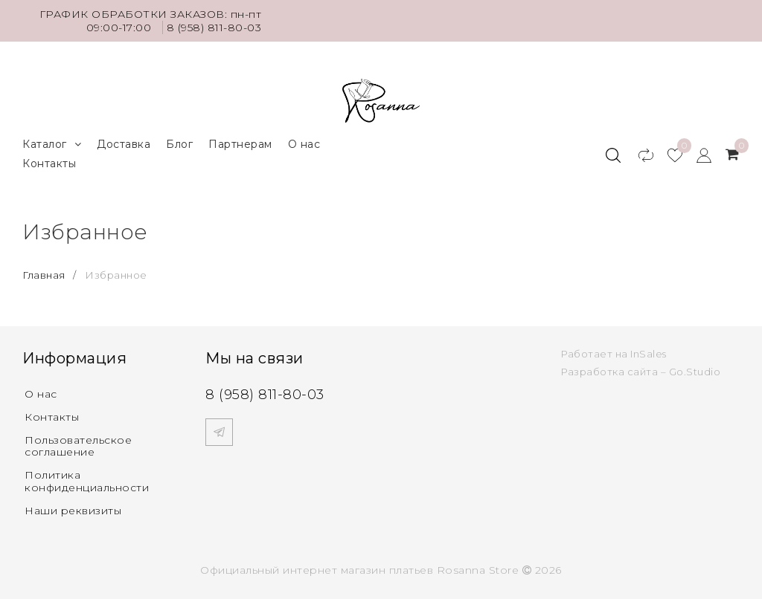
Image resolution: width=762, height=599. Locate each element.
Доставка (123, 144)
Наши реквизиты (73, 510)
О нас (304, 144)
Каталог (51, 144)
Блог (179, 144)
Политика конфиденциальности (87, 481)
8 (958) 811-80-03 (214, 27)
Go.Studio (695, 372)
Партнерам (240, 144)
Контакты (49, 163)
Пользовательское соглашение (78, 446)
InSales (648, 354)
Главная (45, 275)
